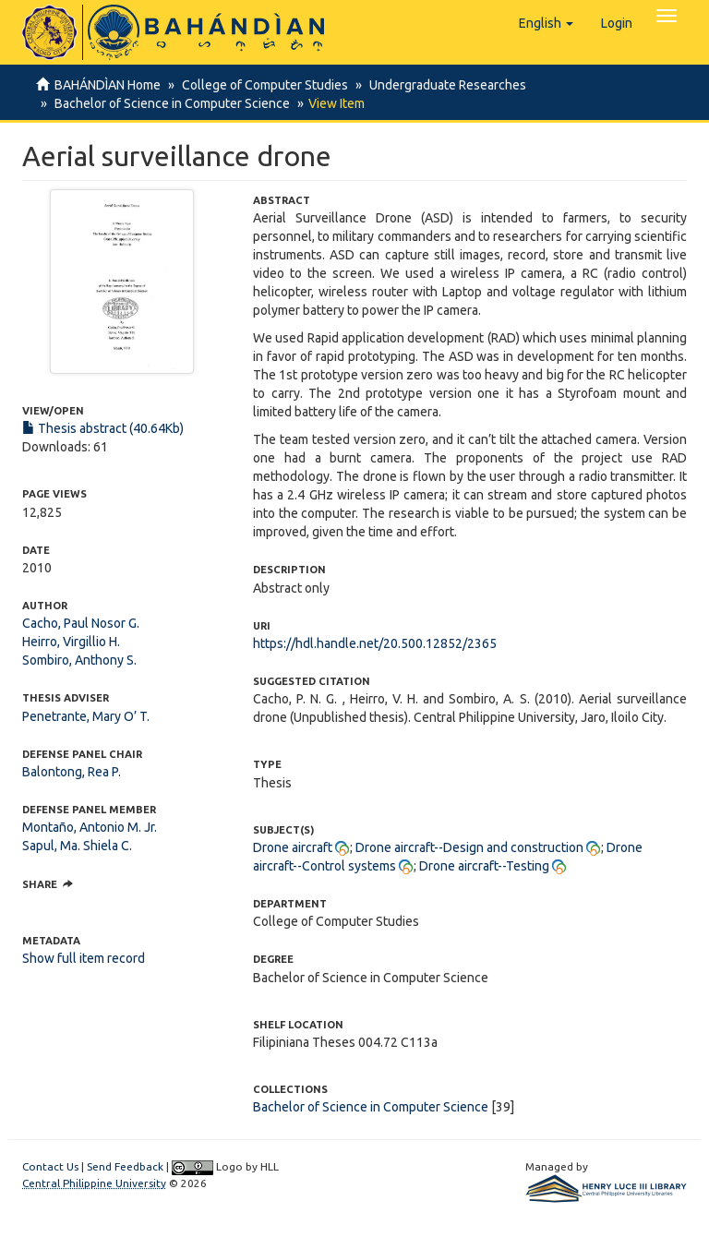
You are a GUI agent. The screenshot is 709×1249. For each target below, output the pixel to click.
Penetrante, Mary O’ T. (86, 716)
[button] (546, 23)
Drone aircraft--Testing (484, 866)
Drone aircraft (292, 847)
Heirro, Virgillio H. (71, 641)
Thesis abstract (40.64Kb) (103, 428)
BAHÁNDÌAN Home (107, 85)
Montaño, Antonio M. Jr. (89, 827)
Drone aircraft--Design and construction (469, 847)
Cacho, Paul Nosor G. (80, 623)
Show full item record (83, 958)
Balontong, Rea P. (71, 771)
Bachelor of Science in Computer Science (169, 103)
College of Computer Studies (262, 85)
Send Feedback (125, 1166)
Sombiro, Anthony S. (79, 660)
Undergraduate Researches (442, 85)
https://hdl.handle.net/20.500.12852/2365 (375, 643)
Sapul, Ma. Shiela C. (77, 845)
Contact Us (50, 1166)
